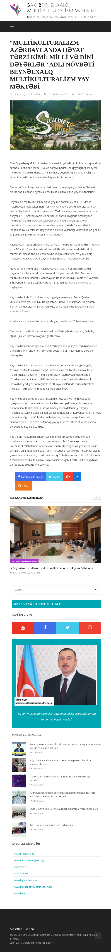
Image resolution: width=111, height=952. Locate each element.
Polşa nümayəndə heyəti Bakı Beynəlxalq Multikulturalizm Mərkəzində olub (60, 762)
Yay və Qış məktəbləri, (27, 94)
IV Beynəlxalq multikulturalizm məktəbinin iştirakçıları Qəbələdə (51, 568)
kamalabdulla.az (23, 873)
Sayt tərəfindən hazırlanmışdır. (31, 943)
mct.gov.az (20, 866)
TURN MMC (20, 942)
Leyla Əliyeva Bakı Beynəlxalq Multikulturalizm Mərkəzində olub (64, 808)
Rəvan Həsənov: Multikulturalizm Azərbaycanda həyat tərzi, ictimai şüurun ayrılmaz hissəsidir (65, 746)
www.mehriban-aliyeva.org (29, 860)
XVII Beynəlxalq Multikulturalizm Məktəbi (51, 825)
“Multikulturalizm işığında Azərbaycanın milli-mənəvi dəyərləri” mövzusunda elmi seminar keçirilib (63, 794)
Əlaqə (30, 929)
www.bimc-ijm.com (24, 893)
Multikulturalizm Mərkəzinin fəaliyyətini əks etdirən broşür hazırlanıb (60, 778)
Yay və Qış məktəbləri (24, 561)
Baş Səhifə (16, 929)
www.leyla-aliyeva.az (25, 880)
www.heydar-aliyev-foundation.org (33, 886)
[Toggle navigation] (12, 26)
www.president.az (24, 853)
